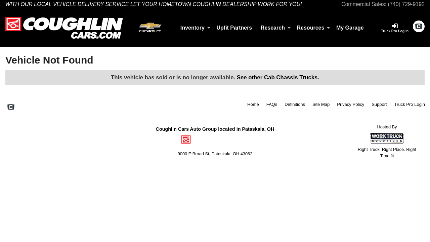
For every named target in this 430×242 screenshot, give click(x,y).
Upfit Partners (234, 28)
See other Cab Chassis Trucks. (278, 77)
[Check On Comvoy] (419, 27)
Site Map (321, 104)
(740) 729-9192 (406, 4)
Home (253, 104)
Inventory (195, 28)
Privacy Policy (350, 104)
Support (379, 104)
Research (276, 28)
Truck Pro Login (409, 104)
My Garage (350, 28)
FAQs (271, 104)
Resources (314, 28)
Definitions (295, 104)
